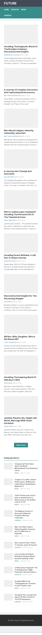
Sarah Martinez (10, 220)
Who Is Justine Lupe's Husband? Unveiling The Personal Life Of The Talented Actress (20, 214)
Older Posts (21, 445)
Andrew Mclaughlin (11, 55)
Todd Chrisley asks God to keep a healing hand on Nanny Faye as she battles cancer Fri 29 (25, 498)
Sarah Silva (8, 426)
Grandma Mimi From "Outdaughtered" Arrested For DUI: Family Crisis (25, 583)
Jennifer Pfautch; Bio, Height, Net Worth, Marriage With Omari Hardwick (20, 420)
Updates (15, 10)
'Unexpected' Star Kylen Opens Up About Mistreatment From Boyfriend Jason (26, 467)
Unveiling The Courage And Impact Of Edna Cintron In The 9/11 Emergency (25, 597)
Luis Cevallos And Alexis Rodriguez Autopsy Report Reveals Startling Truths (25, 556)
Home (6, 10)
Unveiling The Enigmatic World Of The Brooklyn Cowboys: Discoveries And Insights (20, 49)
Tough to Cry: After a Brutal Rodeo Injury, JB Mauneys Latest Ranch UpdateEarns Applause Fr (25, 483)
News (23, 10)
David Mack (8, 301)
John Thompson (10, 342)
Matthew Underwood (12, 95)
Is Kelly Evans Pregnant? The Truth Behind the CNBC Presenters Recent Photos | (26, 570)
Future (10, 3)
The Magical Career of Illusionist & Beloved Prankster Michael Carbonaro (24, 514)
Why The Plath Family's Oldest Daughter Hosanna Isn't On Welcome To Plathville (25, 530)
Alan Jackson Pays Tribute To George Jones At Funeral (26, 544)
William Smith (9, 177)
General (8, 15)
